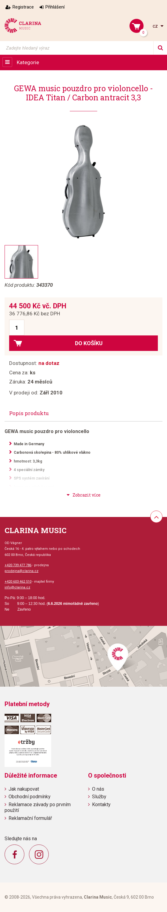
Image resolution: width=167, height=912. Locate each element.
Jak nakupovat (24, 789)
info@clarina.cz (17, 587)
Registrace (23, 7)
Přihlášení (55, 7)
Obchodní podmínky (30, 796)
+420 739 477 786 (18, 565)
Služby (99, 796)
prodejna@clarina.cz (21, 571)
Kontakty (101, 804)
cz (156, 26)
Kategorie (28, 62)
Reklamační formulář (30, 818)
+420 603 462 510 (18, 582)
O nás (98, 789)
